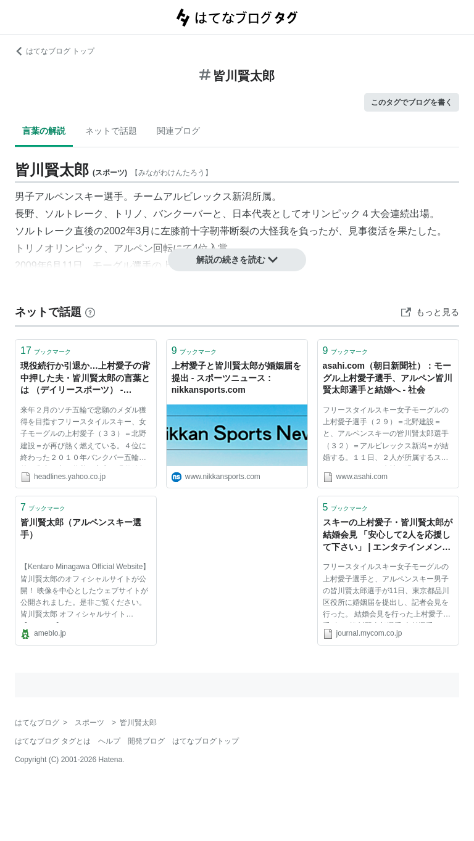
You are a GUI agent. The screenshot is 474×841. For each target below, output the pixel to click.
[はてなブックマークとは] (90, 312)
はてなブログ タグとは (53, 741)
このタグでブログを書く (411, 102)
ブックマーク (45, 350)
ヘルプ (109, 741)
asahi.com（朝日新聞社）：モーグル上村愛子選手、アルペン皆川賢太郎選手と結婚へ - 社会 (387, 378)
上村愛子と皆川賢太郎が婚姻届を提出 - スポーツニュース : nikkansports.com (236, 378)
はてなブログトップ (205, 741)
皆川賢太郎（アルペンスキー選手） (80, 528)
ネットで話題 (111, 131)
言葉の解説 (43, 131)
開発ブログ (146, 741)
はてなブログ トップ (54, 51)
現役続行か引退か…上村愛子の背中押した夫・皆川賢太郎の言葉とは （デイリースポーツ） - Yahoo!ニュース (85, 379)
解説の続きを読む (237, 260)
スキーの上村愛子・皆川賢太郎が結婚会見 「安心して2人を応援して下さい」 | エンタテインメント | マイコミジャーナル (387, 535)
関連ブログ (178, 131)
